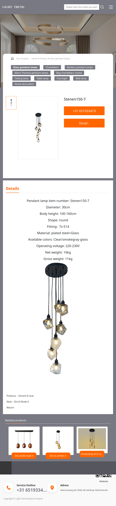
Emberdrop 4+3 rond (92, 454)
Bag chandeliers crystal (69, 72)
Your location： (23, 58)
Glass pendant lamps (59, 58)
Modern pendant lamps (80, 67)
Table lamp (43, 78)
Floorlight (62, 78)
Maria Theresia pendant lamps (31, 72)
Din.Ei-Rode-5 (21, 401)
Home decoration (24, 84)
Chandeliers (52, 67)
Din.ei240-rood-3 (24, 455)
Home (34, 58)
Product (43, 58)
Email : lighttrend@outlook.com (84, 124)
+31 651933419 (84, 111)
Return (10, 407)
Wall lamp (81, 78)
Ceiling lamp (21, 78)
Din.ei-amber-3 (58, 455)
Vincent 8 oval (26, 395)
